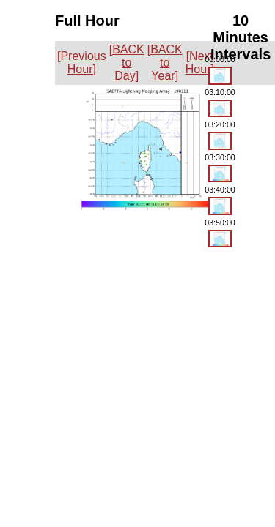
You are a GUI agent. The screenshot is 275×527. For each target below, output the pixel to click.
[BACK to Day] (126, 62)
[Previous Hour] (81, 62)
